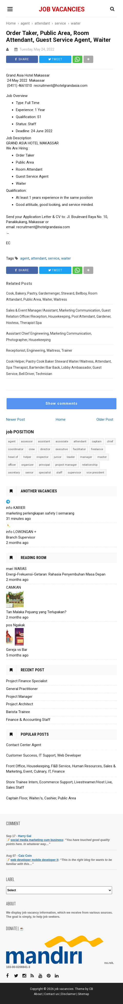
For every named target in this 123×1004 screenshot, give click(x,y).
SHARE (22, 59)
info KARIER (15, 508)
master (102, 457)
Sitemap (83, 994)
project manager (66, 464)
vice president (95, 472)
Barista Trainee (18, 712)
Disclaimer (68, 994)
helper (27, 457)
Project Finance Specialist (26, 681)
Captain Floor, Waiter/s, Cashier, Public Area (41, 798)
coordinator (15, 449)
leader (71, 457)
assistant (44, 441)
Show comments (61, 403)
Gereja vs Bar (16, 649)
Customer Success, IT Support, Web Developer (43, 755)
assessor (27, 441)
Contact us (51, 994)
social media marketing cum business (36, 840)
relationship (89, 464)
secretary (14, 472)
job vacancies (62, 9)
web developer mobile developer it (34, 860)
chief (110, 441)
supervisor (74, 472)
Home (61, 419)
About (38, 994)
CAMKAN (13, 587)
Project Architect (19, 704)
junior (57, 457)
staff (59, 472)
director (45, 449)
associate (62, 441)
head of (13, 457)
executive (62, 449)
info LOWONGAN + (21, 532)
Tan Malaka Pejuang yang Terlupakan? (36, 612)
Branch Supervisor (20, 537)
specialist (45, 472)
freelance (97, 449)
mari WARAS (16, 569)
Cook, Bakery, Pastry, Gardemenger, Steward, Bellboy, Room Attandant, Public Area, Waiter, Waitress (51, 296)
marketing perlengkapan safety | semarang (40, 513)
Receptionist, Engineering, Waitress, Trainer (39, 350)
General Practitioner (22, 689)
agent (12, 441)
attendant (80, 441)
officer (12, 464)
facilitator (79, 449)
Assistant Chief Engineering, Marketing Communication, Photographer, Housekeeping (49, 337)
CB (91, 989)
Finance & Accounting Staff (28, 719)
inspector (42, 457)
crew (32, 449)
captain (97, 441)
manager (86, 457)
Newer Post (15, 419)
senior (29, 472)
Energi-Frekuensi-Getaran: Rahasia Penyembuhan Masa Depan (55, 574)
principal (44, 464)
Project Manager (19, 696)
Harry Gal (24, 836)
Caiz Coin (25, 855)
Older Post (104, 419)
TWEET (55, 59)
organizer (27, 464)
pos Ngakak (15, 625)
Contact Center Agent (23, 745)
